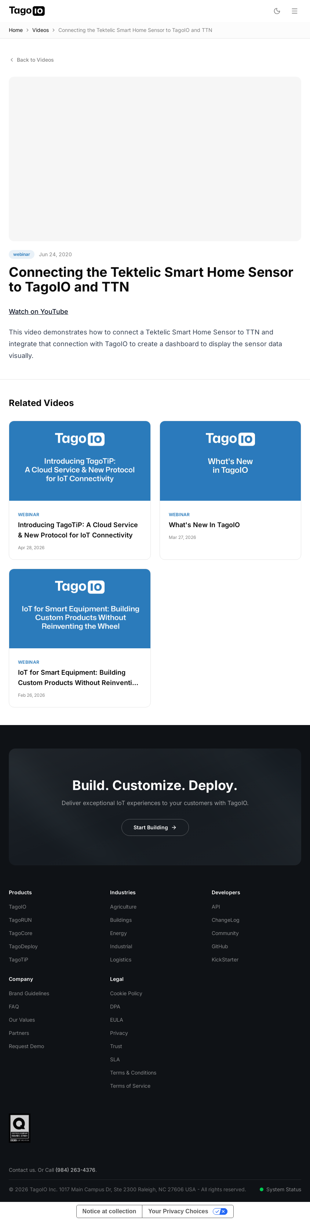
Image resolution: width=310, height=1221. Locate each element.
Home (16, 30)
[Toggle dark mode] (277, 11)
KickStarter (225, 959)
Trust (116, 1046)
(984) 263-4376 (75, 1170)
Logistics (120, 959)
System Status (280, 1189)
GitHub (220, 946)
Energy (118, 933)
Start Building (155, 827)
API (216, 906)
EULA (116, 1020)
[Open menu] (294, 11)
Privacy (119, 1033)
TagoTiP (18, 959)
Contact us (22, 1170)
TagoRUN (20, 920)
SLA (115, 1059)
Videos (40, 30)
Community (225, 933)
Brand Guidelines (29, 993)
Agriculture (123, 906)
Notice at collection (109, 1211)
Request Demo (26, 1046)
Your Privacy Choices (178, 1211)
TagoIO (17, 906)
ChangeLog (226, 920)
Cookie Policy (126, 993)
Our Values (22, 1020)
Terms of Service (130, 1086)
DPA (115, 1006)
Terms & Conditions (133, 1072)
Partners (19, 1033)
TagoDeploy (23, 946)
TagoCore (20, 933)
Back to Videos (31, 60)
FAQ (14, 1006)
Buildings (121, 920)
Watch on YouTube (38, 311)
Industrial (121, 946)
